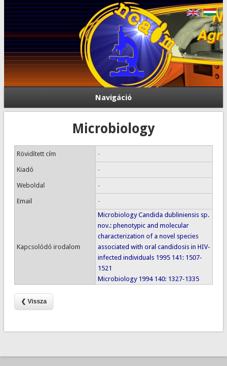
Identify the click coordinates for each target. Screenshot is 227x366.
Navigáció (113, 97)
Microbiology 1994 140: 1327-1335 (148, 279)
